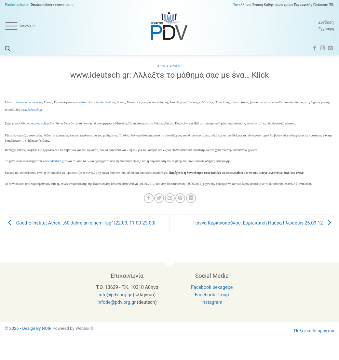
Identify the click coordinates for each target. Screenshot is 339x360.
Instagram (212, 302)
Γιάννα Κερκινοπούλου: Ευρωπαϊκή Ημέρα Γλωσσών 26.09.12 (263, 223)
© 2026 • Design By (23, 328)
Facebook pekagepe (212, 287)
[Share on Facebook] (149, 198)
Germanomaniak (27, 102)
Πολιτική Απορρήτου (314, 330)
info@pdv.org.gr (115, 295)
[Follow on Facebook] (314, 48)
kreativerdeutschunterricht (93, 102)
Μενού (20, 25)
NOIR (47, 328)
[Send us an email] (330, 48)
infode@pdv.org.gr (117, 302)
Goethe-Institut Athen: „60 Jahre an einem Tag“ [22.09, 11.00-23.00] (80, 223)
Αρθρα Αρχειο (169, 66)
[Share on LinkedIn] (191, 198)
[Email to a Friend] (170, 198)
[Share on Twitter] (159, 198)
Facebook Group (212, 295)
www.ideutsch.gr (31, 109)
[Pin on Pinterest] (180, 198)
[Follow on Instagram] (322, 48)
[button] (7, 48)
